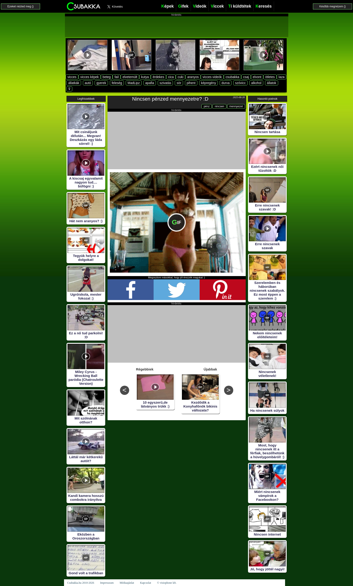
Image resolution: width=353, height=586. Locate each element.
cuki (180, 77)
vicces (71, 77)
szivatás (165, 83)
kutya (145, 77)
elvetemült (130, 77)
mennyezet (236, 106)
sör (179, 83)
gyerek (101, 83)
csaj (246, 77)
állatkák (73, 83)
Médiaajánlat (127, 582)
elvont (257, 77)
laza (282, 77)
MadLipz (134, 83)
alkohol (256, 83)
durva (226, 83)
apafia (149, 83)
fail (116, 77)
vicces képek (89, 77)
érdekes (158, 77)
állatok (271, 83)
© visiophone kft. (166, 582)
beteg (107, 77)
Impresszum (107, 582)
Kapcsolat (145, 582)
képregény (208, 83)
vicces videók (212, 77)
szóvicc (240, 83)
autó (88, 83)
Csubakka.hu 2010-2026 (80, 582)
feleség (117, 83)
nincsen (219, 106)
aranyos (193, 77)
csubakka (232, 77)
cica (171, 77)
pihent (191, 83)
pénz (207, 106)
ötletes (270, 77)
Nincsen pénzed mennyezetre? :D (170, 99)
